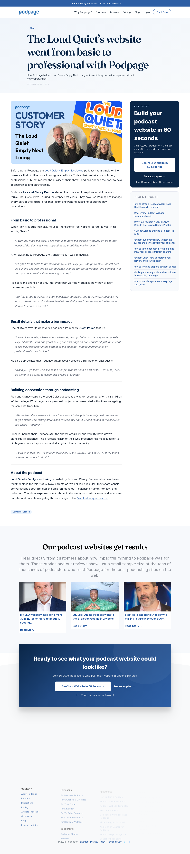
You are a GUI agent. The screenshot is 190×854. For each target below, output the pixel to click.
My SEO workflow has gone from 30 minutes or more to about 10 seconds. (41, 618)
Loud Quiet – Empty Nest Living (64, 170)
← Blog (31, 28)
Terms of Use (114, 841)
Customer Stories (21, 512)
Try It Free (162, 12)
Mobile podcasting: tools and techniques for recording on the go (155, 274)
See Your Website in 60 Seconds (155, 165)
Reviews (114, 12)
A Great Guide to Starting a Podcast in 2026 (154, 232)
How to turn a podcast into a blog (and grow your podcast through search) (154, 250)
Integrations (27, 806)
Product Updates (29, 828)
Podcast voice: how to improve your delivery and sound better (152, 259)
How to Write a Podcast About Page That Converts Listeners (152, 205)
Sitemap (84, 841)
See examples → (155, 176)
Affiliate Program (29, 815)
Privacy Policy (97, 841)
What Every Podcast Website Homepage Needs (149, 214)
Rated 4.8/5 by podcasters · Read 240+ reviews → (95, 3)
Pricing (127, 12)
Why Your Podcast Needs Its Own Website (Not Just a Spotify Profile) (152, 223)
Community (26, 819)
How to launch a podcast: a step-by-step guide (153, 283)
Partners (25, 802)
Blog (137, 12)
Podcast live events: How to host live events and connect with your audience (155, 241)
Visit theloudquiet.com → (92, 498)
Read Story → (29, 629)
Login (147, 12)
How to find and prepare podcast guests (155, 266)
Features (101, 12)
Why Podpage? (83, 12)
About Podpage (29, 797)
